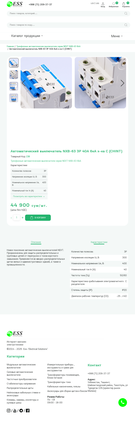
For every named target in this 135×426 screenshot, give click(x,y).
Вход (103, 7)
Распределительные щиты (20, 388)
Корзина (126, 7)
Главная (10, 46)
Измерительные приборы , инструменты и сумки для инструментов (60, 368)
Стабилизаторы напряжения (21, 384)
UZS (92, 3)
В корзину (38, 217)
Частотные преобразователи (22, 379)
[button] (24, 83)
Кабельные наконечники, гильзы (63, 387)
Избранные (114, 7)
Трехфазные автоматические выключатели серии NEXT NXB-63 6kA (48, 46)
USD (97, 3)
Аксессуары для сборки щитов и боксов (67, 391)
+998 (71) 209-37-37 (40, 5)
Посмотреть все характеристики (29, 196)
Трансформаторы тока (59, 382)
